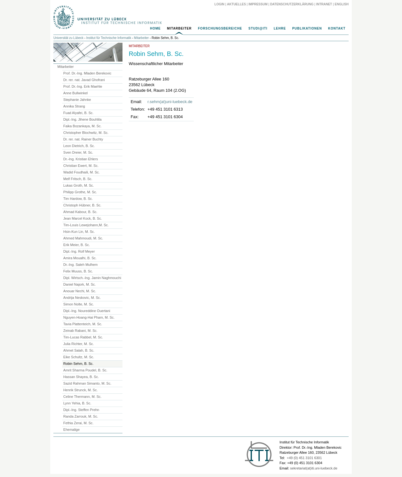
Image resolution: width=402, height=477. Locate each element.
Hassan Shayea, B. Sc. (81, 377)
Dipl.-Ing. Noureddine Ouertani (86, 311)
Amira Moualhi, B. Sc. (80, 258)
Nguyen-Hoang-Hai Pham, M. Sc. (89, 317)
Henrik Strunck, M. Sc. (80, 390)
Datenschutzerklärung (291, 4)
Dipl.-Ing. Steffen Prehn (81, 410)
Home (155, 28)
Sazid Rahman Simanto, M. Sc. (87, 383)
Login (220, 4)
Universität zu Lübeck (68, 38)
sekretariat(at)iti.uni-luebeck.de (313, 468)
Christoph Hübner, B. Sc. (82, 205)
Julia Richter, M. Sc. (78, 344)
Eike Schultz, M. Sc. (78, 357)
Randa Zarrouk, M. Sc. (80, 416)
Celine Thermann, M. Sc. (82, 396)
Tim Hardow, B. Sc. (78, 198)
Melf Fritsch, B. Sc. (77, 179)
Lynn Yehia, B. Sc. (77, 403)
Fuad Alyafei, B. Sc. (78, 113)
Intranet (324, 4)
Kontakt (336, 28)
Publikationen (307, 28)
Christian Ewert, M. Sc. (81, 165)
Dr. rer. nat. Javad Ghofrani (84, 80)
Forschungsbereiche (220, 28)
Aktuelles (236, 4)
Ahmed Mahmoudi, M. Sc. (83, 238)
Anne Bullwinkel (75, 93)
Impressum (258, 4)
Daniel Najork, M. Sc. (79, 284)
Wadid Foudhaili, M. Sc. (81, 172)
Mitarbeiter (179, 28)
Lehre (280, 28)
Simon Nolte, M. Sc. (78, 304)
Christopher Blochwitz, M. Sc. (86, 132)
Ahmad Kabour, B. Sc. (80, 212)
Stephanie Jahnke (77, 99)
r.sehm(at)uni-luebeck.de (170, 101)
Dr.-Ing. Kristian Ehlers (80, 159)
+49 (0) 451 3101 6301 (304, 458)
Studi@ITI (257, 28)
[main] (201, 83)
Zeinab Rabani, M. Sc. (80, 330)
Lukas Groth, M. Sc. (78, 185)
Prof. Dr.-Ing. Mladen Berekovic (87, 73)
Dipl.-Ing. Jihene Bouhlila (82, 119)
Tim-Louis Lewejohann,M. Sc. (86, 225)
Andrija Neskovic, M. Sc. (82, 297)
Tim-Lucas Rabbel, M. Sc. (83, 337)
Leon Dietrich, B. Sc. (79, 146)
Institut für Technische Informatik (108, 38)
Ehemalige (71, 429)
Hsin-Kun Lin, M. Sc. (79, 231)
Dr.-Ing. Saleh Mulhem (80, 264)
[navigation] (201, 30)
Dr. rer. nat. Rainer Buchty (83, 139)
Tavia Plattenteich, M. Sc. (82, 324)
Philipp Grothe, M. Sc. (80, 192)
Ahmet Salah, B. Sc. (78, 350)
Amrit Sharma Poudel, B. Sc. (85, 370)
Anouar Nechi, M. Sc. (79, 291)
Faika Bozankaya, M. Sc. (82, 126)
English (342, 4)
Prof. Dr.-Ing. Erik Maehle (82, 86)
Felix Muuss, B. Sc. (78, 271)
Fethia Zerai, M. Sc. (78, 423)
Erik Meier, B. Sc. (76, 245)
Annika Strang (74, 106)
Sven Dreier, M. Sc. (78, 152)
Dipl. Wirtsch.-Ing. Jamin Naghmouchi (92, 278)
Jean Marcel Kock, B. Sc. (82, 218)
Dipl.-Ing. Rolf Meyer (79, 251)
